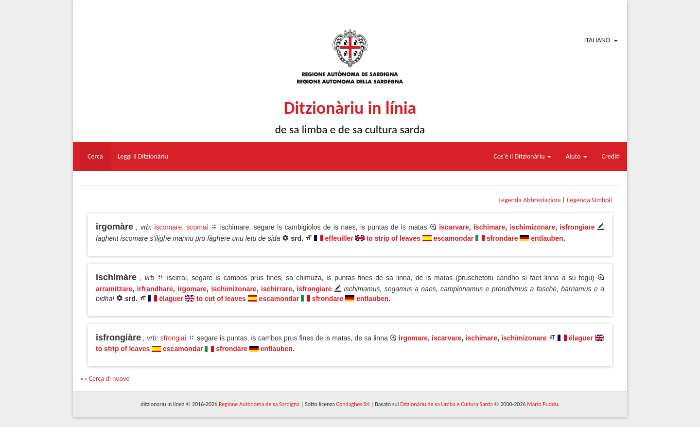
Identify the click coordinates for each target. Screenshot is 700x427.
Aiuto (576, 156)
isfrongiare (577, 227)
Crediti (611, 156)
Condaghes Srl (352, 404)
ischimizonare (532, 227)
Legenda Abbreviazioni (529, 200)
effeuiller (339, 238)
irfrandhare (155, 289)
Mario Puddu (542, 404)
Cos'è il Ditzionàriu (522, 156)
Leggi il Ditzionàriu (143, 156)
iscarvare (454, 227)
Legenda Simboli (589, 200)
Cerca (95, 156)
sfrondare (502, 238)
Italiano (597, 40)
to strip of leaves (393, 238)
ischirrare (276, 289)
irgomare (192, 289)
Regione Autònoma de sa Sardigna (259, 404)
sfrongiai (173, 338)
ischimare (489, 227)
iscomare (168, 227)
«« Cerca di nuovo (105, 378)
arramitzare (114, 289)
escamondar (453, 238)
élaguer (171, 298)
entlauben (547, 238)
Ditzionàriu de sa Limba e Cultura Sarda (446, 404)
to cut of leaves (221, 298)
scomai (197, 227)
